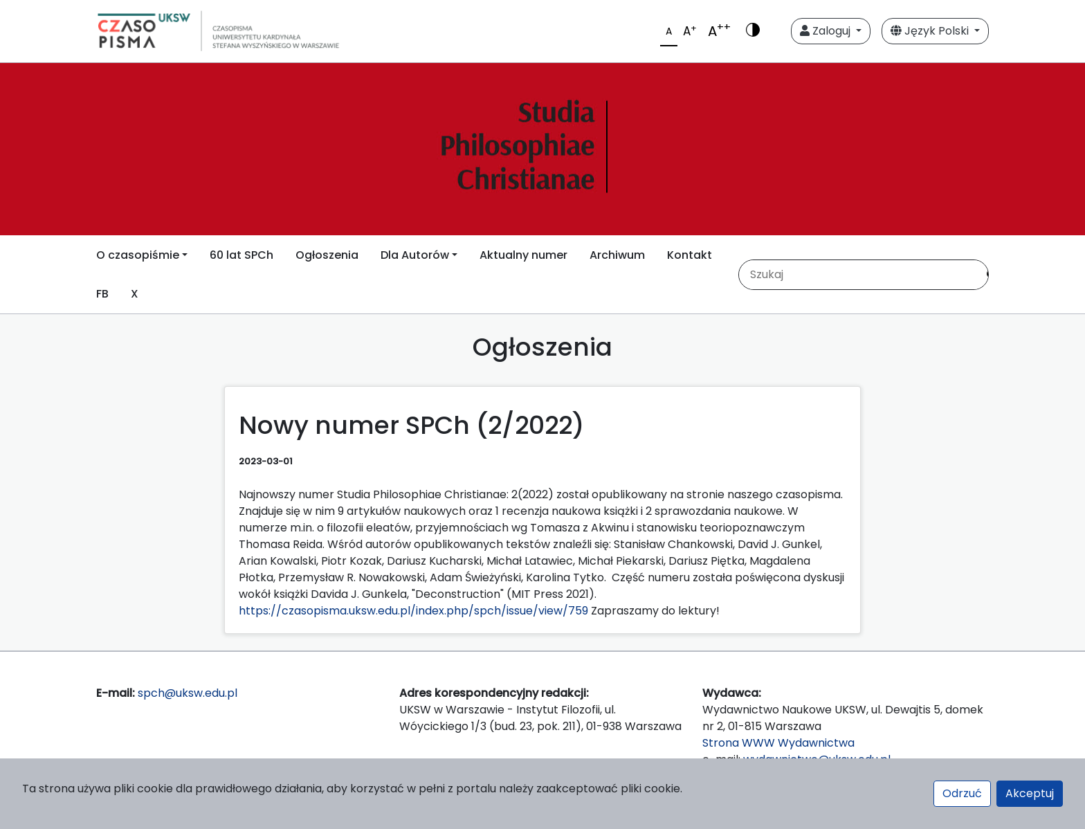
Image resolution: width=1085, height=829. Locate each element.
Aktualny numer (523, 255)
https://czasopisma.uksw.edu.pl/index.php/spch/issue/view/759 (413, 611)
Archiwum (617, 255)
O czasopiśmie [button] (137, 255)
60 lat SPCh (241, 255)
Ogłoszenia (326, 255)
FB (102, 294)
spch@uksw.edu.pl (187, 693)
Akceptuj (1029, 793)
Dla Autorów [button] (415, 255)
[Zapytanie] (858, 274)
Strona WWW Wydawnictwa (778, 743)
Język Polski (931, 31)
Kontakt (689, 255)
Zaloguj (826, 31)
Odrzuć (962, 793)
